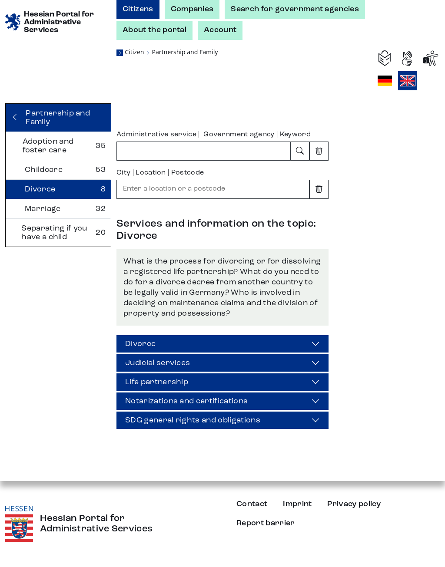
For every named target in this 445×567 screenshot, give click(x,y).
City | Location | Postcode (160, 172)
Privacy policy (353, 504)
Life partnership (156, 382)
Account (220, 30)
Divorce (140, 344)
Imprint (297, 504)
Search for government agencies (295, 9)
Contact (251, 504)
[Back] (58, 118)
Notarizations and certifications (186, 401)
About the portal (154, 30)
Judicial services (157, 363)
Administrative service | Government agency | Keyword (213, 134)
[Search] (299, 151)
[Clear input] (319, 151)
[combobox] (203, 151)
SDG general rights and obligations (192, 420)
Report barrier (265, 523)
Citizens (138, 9)
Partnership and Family (185, 52)
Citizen (134, 52)
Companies (192, 9)
